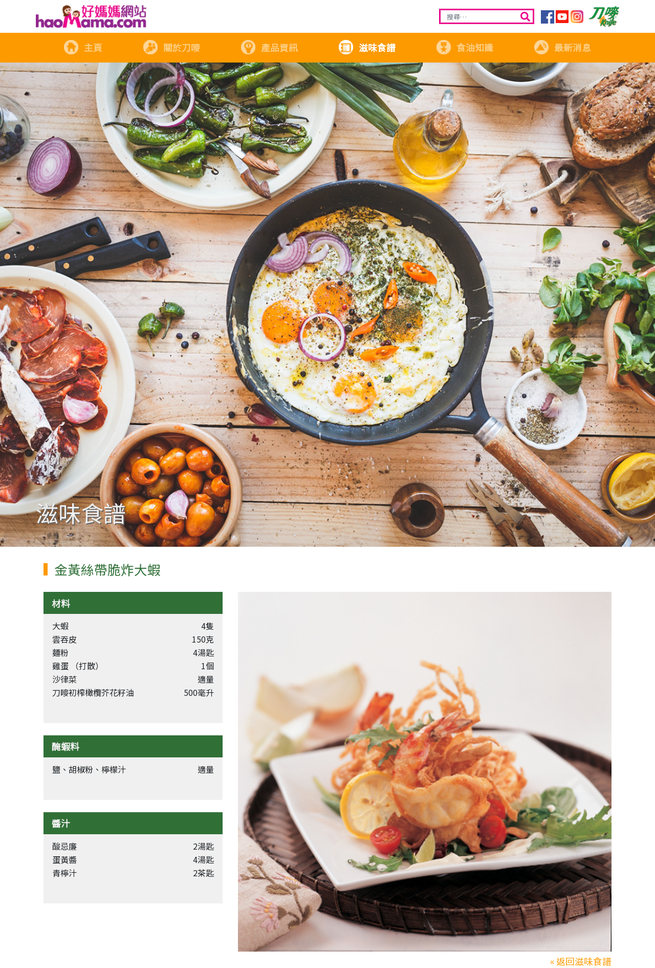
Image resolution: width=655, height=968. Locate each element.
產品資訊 (269, 47)
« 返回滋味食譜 (581, 961)
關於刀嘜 (171, 47)
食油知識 (464, 47)
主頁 (83, 47)
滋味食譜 (367, 47)
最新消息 (562, 47)
